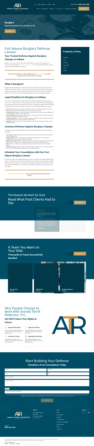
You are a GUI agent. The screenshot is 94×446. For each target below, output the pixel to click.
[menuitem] (75, 57)
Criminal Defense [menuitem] (59, 8)
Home (58, 412)
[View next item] (71, 202)
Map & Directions (37, 417)
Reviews (49, 4)
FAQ (35, 4)
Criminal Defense (60, 419)
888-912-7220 (84, 4)
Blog (54, 4)
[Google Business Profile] (88, 412)
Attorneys (59, 417)
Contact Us (59, 429)
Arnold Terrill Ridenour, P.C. (26, 64)
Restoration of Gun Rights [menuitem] (71, 8)
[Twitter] (85, 412)
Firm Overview (60, 414)
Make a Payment (42, 4)
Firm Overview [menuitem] (44, 8)
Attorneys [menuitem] (51, 8)
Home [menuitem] (38, 8)
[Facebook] (82, 412)
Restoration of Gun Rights (62, 422)
